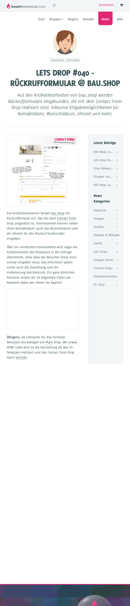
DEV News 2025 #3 (106, 185)
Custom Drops (103, 268)
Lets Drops (100, 251)
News (105, 19)
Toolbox (99, 227)
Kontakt (88, 19)
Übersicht (100, 210)
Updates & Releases (106, 235)
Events (98, 243)
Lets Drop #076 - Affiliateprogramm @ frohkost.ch (106, 160)
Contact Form (66, 218)
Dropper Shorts (103, 260)
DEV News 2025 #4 (106, 152)
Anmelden (106, 5)
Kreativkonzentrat (105, 276)
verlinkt (21, 357)
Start (41, 19)
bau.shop (57, 213)
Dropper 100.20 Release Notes (106, 176)
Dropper (56, 19)
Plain (49, 342)
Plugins (73, 19)
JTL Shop (99, 284)
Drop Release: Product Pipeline (106, 168)
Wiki (120, 19)
